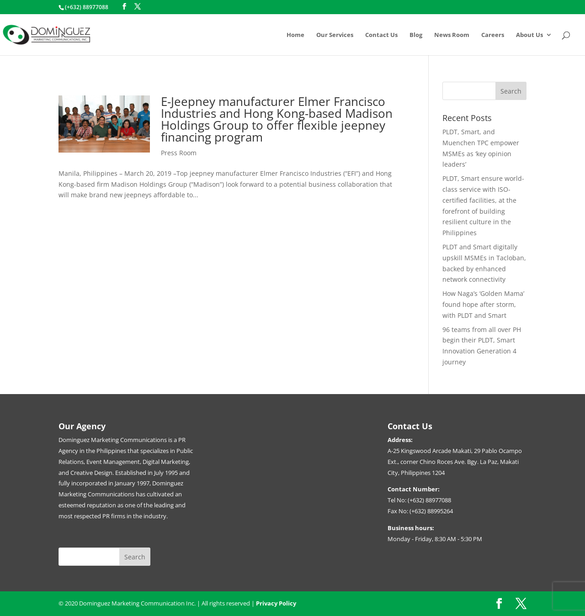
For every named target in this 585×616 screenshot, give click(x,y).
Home (295, 35)
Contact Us (381, 35)
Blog (416, 35)
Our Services (334, 35)
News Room (451, 35)
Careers (492, 35)
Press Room (179, 152)
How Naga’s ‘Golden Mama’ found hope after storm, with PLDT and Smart (483, 304)
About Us (529, 35)
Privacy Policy (276, 603)
